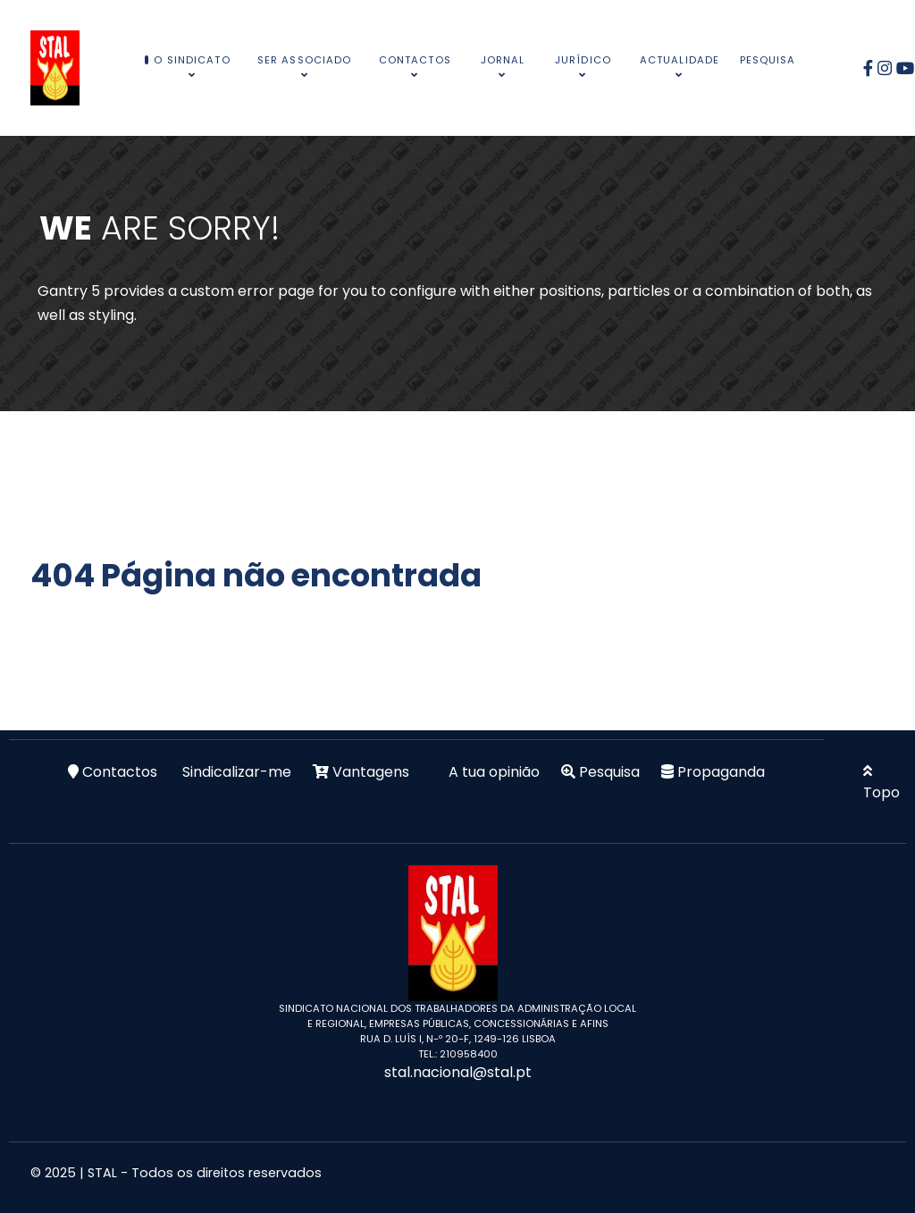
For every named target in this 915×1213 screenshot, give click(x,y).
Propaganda (721, 772)
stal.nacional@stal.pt (458, 1072)
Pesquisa (609, 772)
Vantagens (370, 772)
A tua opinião (494, 772)
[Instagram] (887, 68)
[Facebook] (870, 68)
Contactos (119, 772)
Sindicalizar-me (236, 772)
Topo (881, 783)
